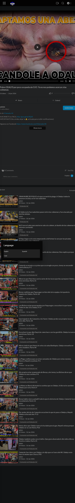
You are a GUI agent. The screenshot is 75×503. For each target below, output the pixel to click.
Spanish (24, 251)
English (6, 251)
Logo (5, 256)
